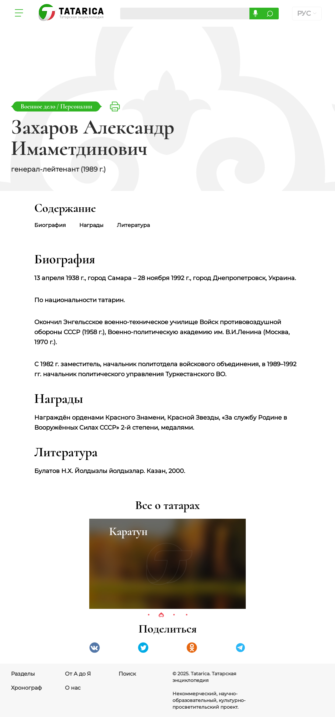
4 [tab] (186, 615)
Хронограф (26, 688)
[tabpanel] (167, 564)
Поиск (127, 674)
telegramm (240, 647)
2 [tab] (161, 615)
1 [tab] (148, 615)
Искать (270, 13)
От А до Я (78, 674)
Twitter (143, 647)
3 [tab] (173, 615)
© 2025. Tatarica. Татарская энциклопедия (204, 677)
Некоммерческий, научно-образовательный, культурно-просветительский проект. (208, 700)
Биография (50, 225)
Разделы (23, 674)
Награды (91, 225)
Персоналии (76, 106)
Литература (133, 225)
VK (94, 647)
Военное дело (39, 106)
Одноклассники (191, 647)
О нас (73, 688)
